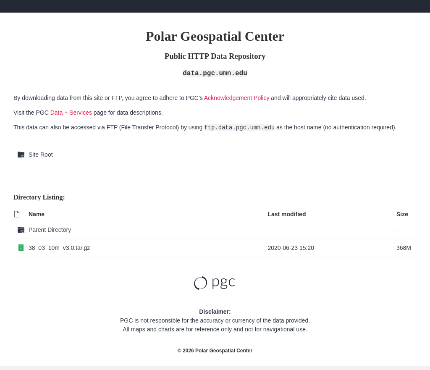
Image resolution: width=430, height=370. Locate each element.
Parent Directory (50, 229)
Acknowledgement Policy (237, 97)
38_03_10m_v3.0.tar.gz (59, 247)
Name (37, 214)
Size (402, 214)
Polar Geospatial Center (223, 351)
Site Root (41, 154)
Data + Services (71, 112)
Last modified (286, 214)
